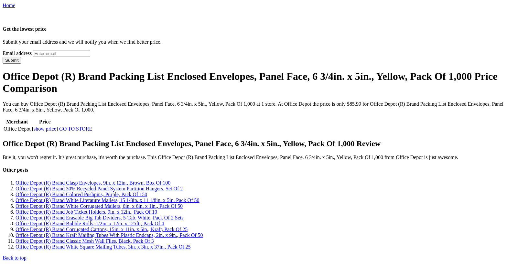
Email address (17, 53)
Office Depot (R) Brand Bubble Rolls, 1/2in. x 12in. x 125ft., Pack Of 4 (90, 223)
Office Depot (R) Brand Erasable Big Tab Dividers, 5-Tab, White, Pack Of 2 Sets (99, 217)
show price (45, 129)
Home (9, 5)
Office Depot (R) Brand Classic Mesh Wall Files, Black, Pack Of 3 (85, 241)
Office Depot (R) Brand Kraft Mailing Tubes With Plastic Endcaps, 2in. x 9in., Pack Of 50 (109, 235)
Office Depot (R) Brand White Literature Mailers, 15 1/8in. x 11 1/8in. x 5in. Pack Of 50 (107, 200)
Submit (11, 60)
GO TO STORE (75, 129)
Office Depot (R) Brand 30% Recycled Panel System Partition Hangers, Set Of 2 (99, 188)
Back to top (15, 258)
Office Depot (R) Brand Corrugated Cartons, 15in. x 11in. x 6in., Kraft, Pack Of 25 (102, 229)
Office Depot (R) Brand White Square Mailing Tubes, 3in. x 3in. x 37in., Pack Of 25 (103, 247)
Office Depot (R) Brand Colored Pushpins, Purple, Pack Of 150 (81, 194)
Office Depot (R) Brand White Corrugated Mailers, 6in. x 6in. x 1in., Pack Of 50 (99, 206)
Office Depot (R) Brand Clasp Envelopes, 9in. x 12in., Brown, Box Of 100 (93, 183)
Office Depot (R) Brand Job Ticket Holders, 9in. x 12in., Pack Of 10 (86, 212)
